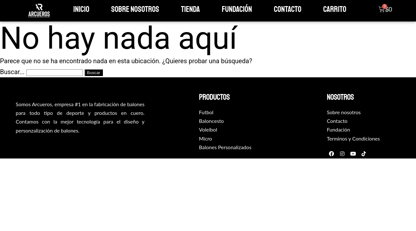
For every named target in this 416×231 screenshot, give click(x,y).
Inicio (81, 9)
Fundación (237, 9)
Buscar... (12, 72)
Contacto (288, 9)
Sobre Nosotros (135, 9)
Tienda (190, 9)
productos (214, 97)
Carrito (334, 9)
